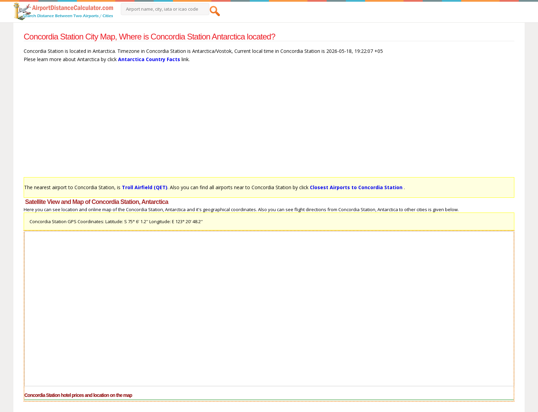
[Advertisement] (229, 123)
